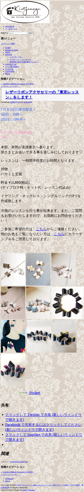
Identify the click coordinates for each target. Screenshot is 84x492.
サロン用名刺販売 (12, 66)
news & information (19, 462)
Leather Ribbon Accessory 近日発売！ (18, 84)
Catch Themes (28, 490)
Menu (7, 74)
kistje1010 (28, 102)
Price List (9, 69)
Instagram (9, 26)
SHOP (7, 52)
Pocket (34, 392)
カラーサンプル (16, 57)
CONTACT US (10, 64)
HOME (8, 48)
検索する (4, 33)
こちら (41, 228)
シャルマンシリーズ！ (10, 86)
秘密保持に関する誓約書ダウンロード (24, 62)
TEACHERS (10, 71)
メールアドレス (11, 29)
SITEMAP (9, 479)
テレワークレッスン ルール (20, 59)
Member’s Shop (11, 50)
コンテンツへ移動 (8, 43)
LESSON (8, 54)
